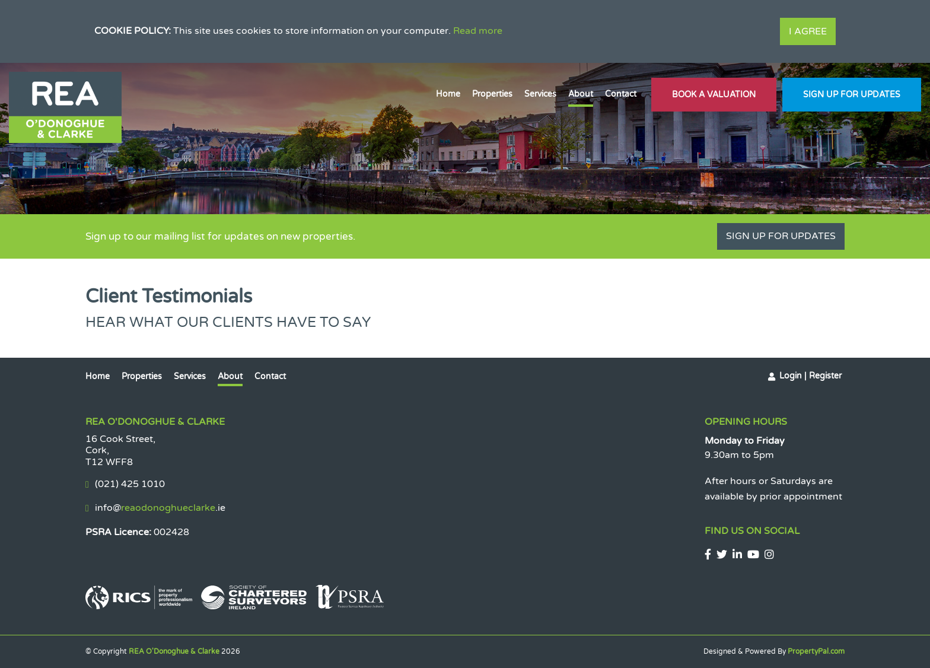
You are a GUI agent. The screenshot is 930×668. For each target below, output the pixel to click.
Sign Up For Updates (851, 95)
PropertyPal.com (816, 651)
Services (540, 94)
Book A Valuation (714, 95)
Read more (477, 31)
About (580, 94)
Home (448, 94)
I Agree (808, 31)
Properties (492, 94)
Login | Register (810, 376)
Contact (620, 94)
